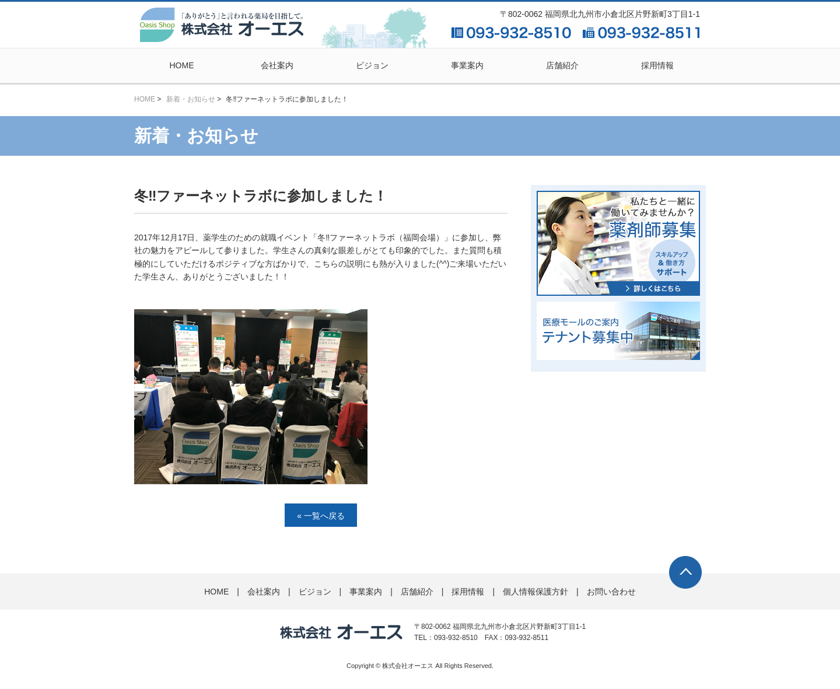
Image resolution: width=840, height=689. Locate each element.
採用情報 (657, 65)
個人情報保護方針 (535, 591)
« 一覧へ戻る (321, 515)
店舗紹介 (562, 65)
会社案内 (277, 65)
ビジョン (372, 65)
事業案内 (467, 65)
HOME (182, 65)
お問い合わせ (611, 591)
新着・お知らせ (190, 99)
